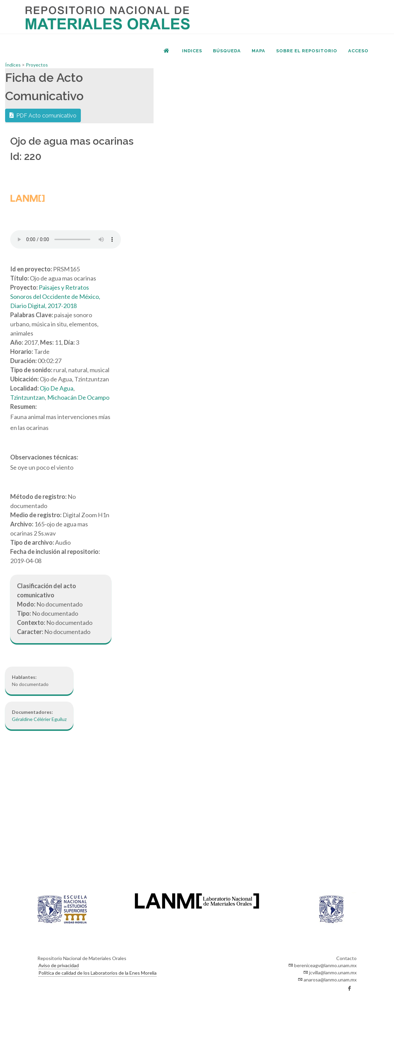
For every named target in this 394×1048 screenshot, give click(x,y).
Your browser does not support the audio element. (65, 239)
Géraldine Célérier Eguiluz (39, 719)
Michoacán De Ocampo (78, 397)
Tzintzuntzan (27, 397)
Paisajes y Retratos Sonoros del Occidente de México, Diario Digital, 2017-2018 (55, 296)
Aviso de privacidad (58, 965)
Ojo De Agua (56, 388)
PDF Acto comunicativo (43, 115)
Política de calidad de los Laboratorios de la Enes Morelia (97, 973)
